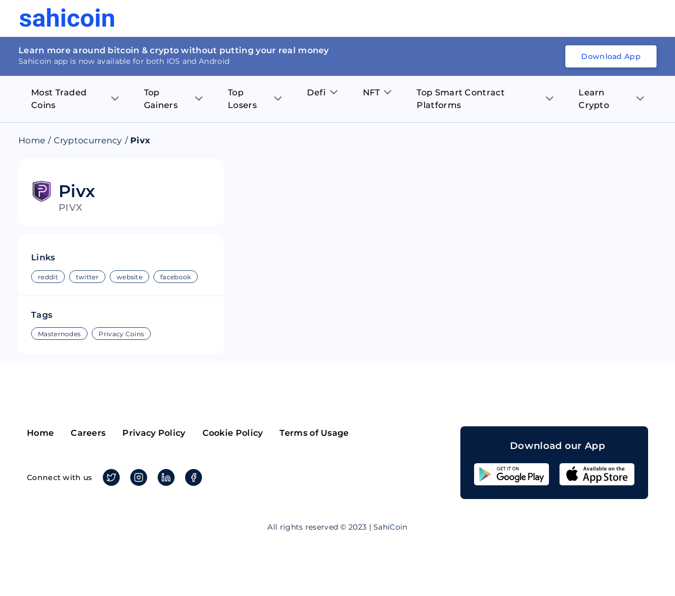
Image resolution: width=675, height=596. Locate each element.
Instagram (136, 477)
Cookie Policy (232, 433)
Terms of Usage (314, 433)
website (129, 277)
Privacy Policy (153, 433)
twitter (87, 277)
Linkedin (164, 477)
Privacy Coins (121, 334)
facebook (175, 277)
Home (31, 140)
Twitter (109, 477)
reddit (48, 277)
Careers (88, 433)
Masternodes (59, 334)
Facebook (191, 477)
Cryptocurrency (88, 140)
